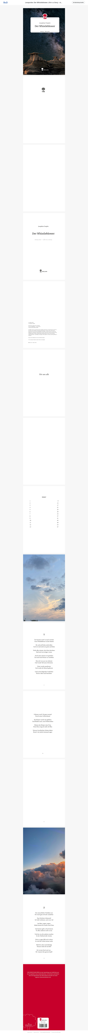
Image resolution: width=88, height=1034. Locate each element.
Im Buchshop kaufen (78, 2)
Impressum (29, 1032)
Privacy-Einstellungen (56, 1032)
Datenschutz (36, 1032)
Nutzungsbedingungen (45, 1032)
